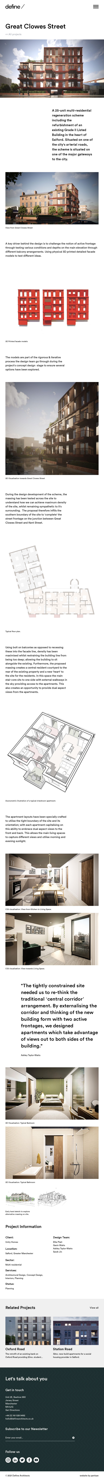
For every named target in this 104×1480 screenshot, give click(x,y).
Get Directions (12, 1410)
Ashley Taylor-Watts (62, 1249)
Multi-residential (13, 1265)
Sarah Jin (57, 1252)
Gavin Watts (59, 1245)
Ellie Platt (57, 1242)
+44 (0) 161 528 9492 (15, 1415)
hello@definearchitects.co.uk (19, 1419)
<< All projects (13, 34)
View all (94, 1308)
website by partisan (89, 1476)
